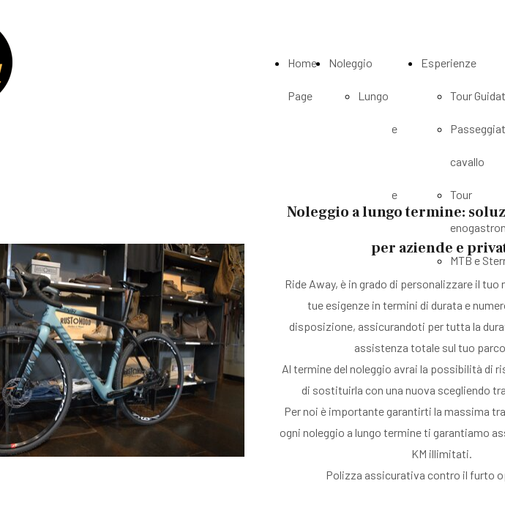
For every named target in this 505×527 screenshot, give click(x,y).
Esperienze (448, 63)
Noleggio (351, 63)
